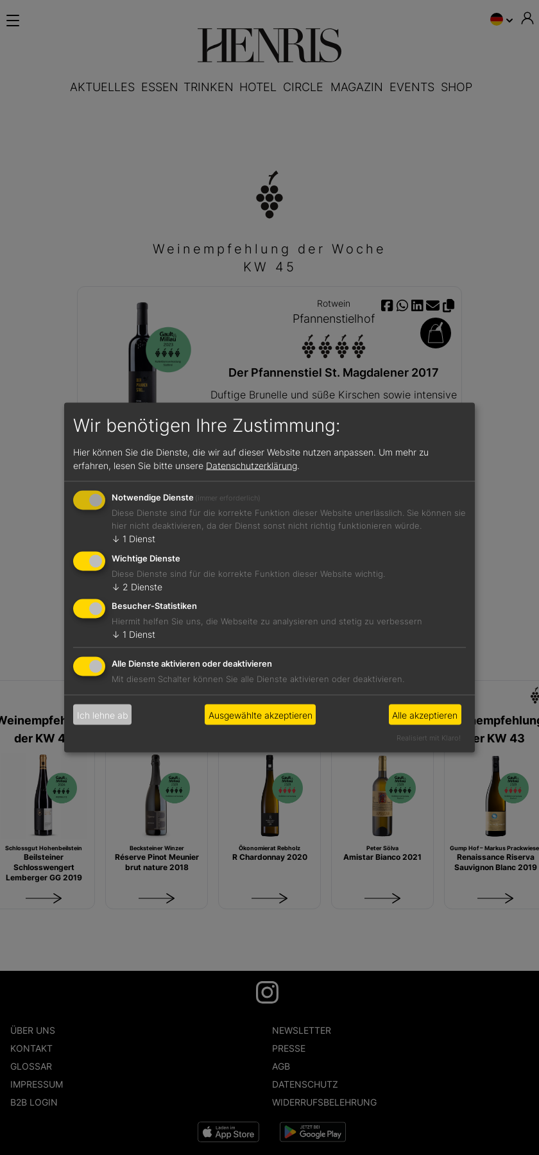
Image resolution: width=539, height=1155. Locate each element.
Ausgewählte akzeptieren (260, 714)
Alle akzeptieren (425, 714)
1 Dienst (133, 538)
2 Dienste (137, 586)
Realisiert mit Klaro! (429, 737)
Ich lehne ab (102, 714)
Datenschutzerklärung (251, 464)
